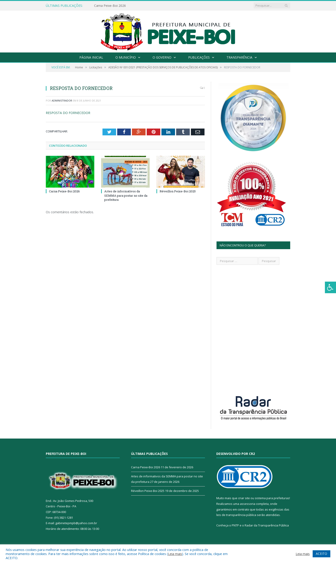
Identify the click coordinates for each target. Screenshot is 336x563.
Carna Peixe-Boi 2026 (110, 6)
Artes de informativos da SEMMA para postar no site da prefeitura (125, 195)
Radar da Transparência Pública (267, 525)
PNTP (235, 525)
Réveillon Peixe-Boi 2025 (178, 191)
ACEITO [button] (321, 553)
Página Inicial (91, 57)
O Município (125, 57)
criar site (244, 498)
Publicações (199, 57)
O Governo (162, 57)
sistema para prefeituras (272, 498)
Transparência (239, 57)
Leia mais (175, 553)
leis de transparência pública (236, 515)
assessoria (247, 504)
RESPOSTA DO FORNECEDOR (68, 113)
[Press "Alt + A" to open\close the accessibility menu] (330, 287)
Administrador (62, 100)
